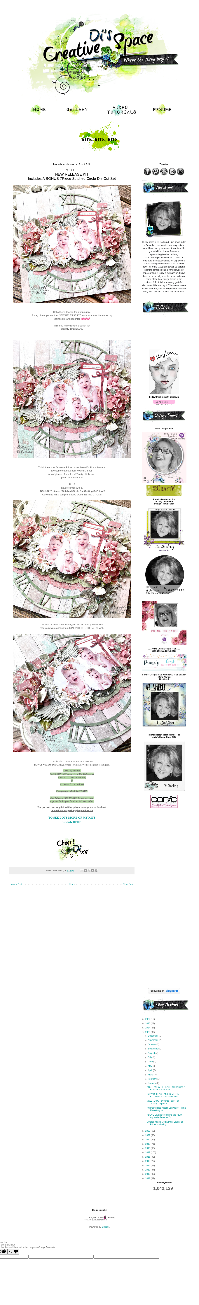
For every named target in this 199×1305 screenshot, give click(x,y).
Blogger (105, 1227)
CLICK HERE (71, 821)
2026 (148, 1019)
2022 (148, 1131)
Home (72, 884)
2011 (148, 1178)
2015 (148, 1161)
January (152, 1083)
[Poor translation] (13, 1252)
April (150, 1070)
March (151, 1074)
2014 (148, 1165)
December (153, 1036)
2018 (148, 1148)
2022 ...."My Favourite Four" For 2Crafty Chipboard (163, 1102)
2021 (148, 1135)
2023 (148, 1032)
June (150, 1061)
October (152, 1044)
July (150, 1057)
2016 (148, 1157)
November (153, 1040)
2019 (148, 1144)
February (152, 1079)
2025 (148, 1023)
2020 (148, 1139)
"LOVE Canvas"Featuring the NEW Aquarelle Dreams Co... (164, 1116)
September (153, 1048)
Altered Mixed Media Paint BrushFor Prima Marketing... (165, 1123)
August (152, 1053)
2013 (148, 1169)
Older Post (128, 884)
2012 (148, 1174)
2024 (148, 1027)
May (150, 1066)
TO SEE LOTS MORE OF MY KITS (71, 817)
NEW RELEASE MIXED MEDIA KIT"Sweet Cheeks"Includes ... (163, 1095)
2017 (148, 1152)
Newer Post (16, 884)
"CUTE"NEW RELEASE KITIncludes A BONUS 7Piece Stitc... (166, 1088)
